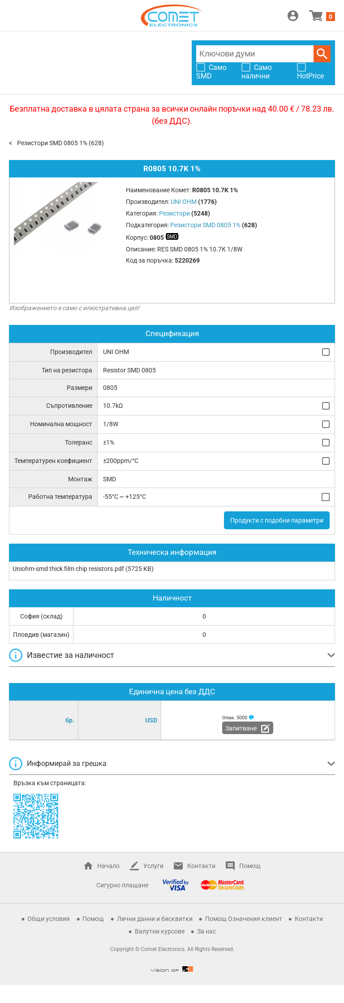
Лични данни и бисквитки (155, 918)
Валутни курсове (160, 931)
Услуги (153, 865)
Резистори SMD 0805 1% (52, 143)
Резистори (174, 213)
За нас (206, 931)
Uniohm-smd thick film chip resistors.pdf (68, 568)
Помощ (250, 865)
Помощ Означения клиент (243, 918)
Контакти (201, 865)
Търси (322, 53)
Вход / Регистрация (293, 15)
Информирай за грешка (67, 763)
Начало (108, 865)
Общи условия (48, 918)
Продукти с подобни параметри (276, 520)
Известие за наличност (70, 655)
